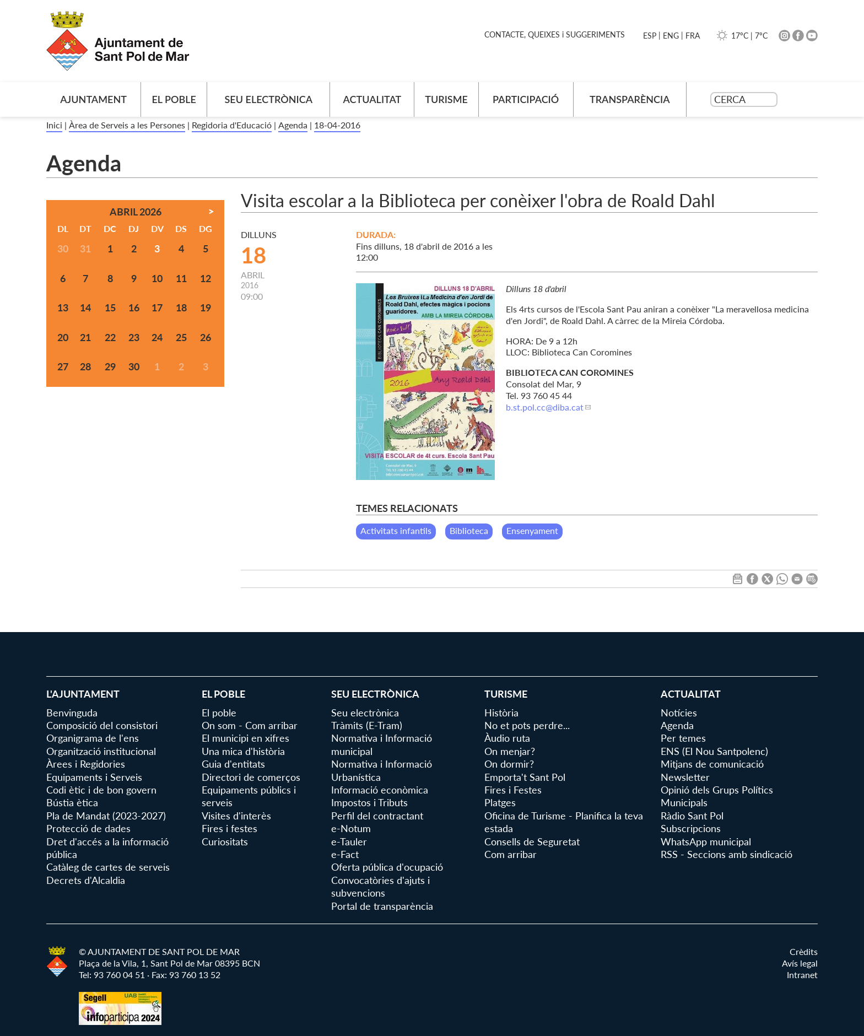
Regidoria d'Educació (232, 125)
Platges (500, 802)
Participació (526, 99)
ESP (649, 35)
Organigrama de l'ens (92, 738)
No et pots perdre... (527, 725)
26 (205, 337)
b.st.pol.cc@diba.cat (545, 407)
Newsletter (685, 777)
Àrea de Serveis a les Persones (127, 125)
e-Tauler (349, 841)
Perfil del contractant (377, 816)
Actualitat (372, 99)
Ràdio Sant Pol (692, 816)
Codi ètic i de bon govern (101, 790)
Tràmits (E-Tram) (366, 725)
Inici (54, 125)
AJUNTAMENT (93, 99)
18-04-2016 (337, 125)
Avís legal (800, 963)
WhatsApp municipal (706, 841)
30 (133, 366)
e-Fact (345, 854)
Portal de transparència (382, 906)
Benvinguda (72, 712)
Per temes (683, 738)
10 (157, 278)
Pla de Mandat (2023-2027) (106, 816)
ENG (671, 35)
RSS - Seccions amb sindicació (726, 854)
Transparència (630, 99)
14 (85, 307)
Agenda (292, 125)
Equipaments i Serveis (94, 777)
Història (501, 712)
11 (181, 278)
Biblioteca (469, 530)
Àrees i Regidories (85, 764)
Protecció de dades (88, 828)
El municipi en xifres (245, 738)
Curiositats (225, 841)
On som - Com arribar (250, 725)
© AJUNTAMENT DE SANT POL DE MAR (159, 951)
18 (181, 307)
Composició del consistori (102, 725)
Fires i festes (229, 828)
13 (62, 307)
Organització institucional (101, 751)
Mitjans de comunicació (712, 764)
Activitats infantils (395, 530)
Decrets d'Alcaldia (85, 880)
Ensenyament (532, 530)
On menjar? (509, 751)
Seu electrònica (269, 99)
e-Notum (351, 828)
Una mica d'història (243, 751)
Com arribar (510, 854)
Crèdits (804, 951)
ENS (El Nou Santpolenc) (714, 751)
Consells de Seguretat (532, 841)
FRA (692, 35)
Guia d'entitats (233, 764)
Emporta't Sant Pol (524, 777)
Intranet (802, 974)
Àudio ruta (507, 738)
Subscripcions (691, 828)
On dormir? (509, 764)
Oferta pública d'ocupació (387, 867)
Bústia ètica (72, 802)
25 (181, 337)
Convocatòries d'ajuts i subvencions (380, 886)
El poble (174, 99)
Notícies (679, 712)
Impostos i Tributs (369, 802)
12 (205, 278)
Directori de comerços (251, 777)
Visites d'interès (236, 816)
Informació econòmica (379, 790)
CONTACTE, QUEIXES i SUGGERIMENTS (554, 34)
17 (157, 307)
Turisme (446, 99)
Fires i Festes (513, 790)
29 (110, 366)
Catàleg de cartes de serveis (108, 867)
